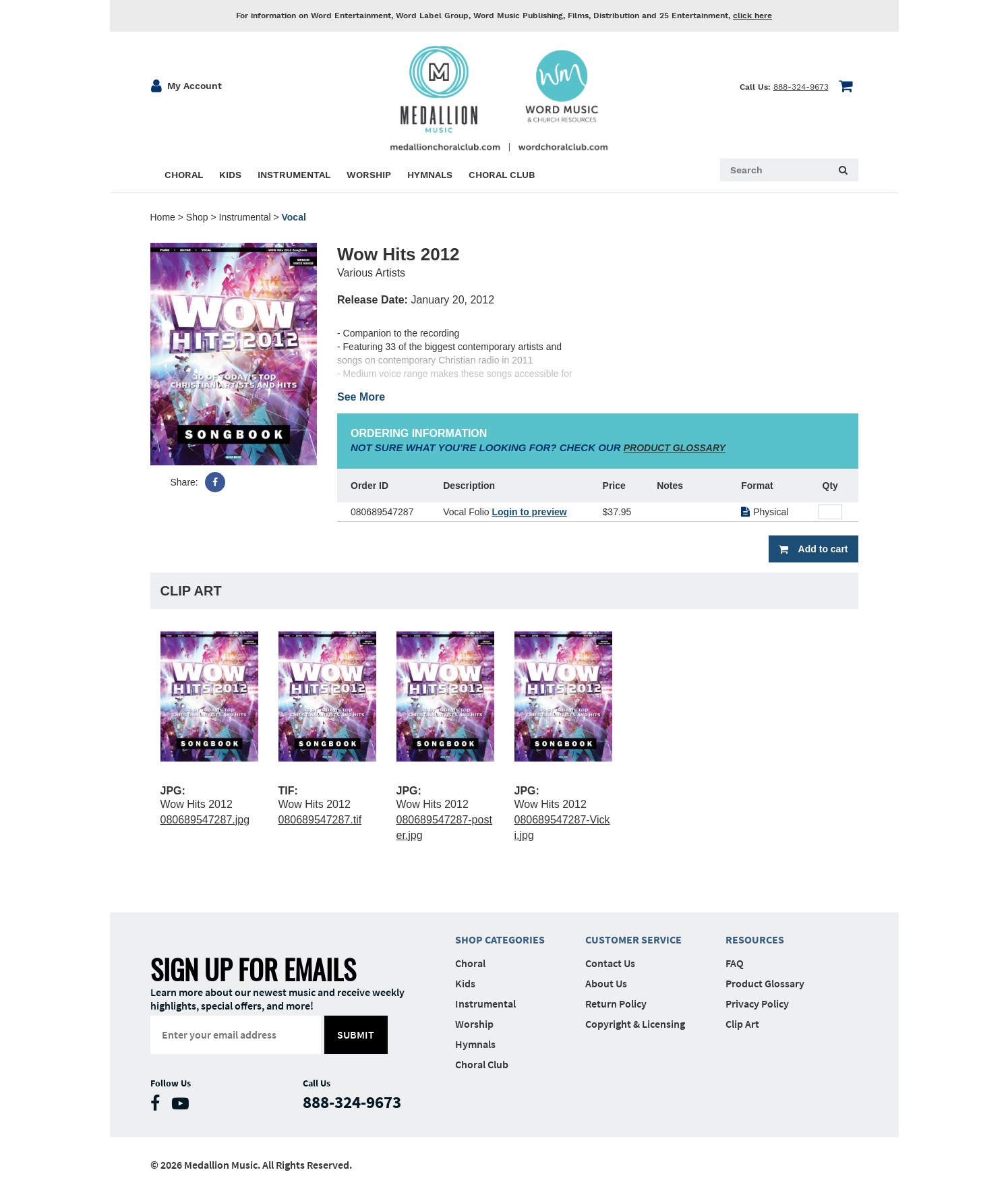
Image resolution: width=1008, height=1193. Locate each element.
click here (752, 15)
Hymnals (475, 1044)
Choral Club (481, 1064)
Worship (474, 1023)
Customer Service (633, 939)
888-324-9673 (801, 87)
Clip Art (742, 1023)
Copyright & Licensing (635, 1023)
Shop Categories (500, 939)
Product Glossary (764, 983)
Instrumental (245, 217)
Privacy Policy (757, 1003)
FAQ (734, 963)
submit (356, 1034)
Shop (197, 217)
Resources (754, 939)
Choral (470, 963)
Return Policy (616, 1003)
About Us (606, 983)
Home (162, 217)
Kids (465, 983)
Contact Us (610, 963)
